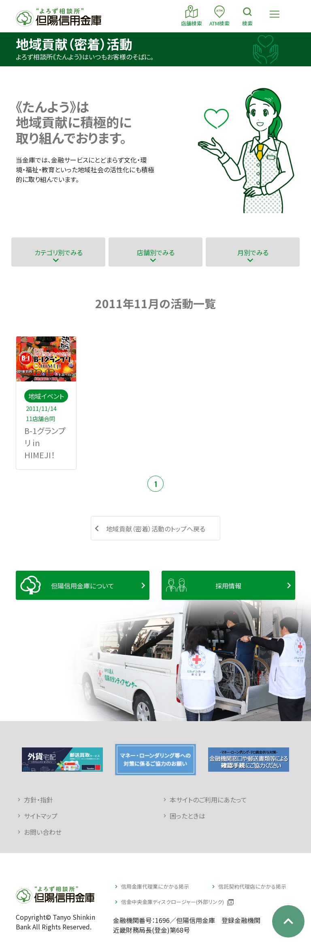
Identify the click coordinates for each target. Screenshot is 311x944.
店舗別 (156, 252)
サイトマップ (41, 816)
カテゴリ (58, 252)
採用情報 (228, 586)
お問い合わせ (43, 832)
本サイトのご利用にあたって (208, 799)
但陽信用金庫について (82, 586)
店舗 (191, 15)
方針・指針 (38, 799)
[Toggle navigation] (274, 14)
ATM (219, 15)
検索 (247, 15)
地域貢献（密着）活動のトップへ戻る (155, 528)
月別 (252, 252)
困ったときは (187, 816)
